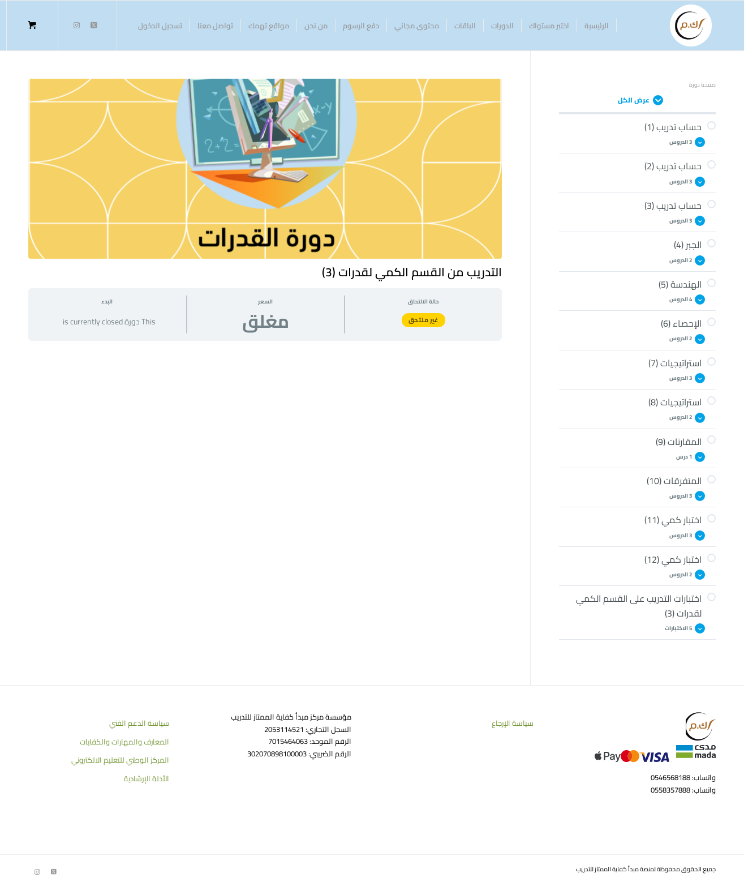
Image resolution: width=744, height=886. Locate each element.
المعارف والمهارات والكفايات (124, 741)
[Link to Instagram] (76, 24)
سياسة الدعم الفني (139, 723)
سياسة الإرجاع (513, 723)
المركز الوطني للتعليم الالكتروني (120, 760)
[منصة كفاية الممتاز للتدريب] (691, 25)
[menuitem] (597, 25)
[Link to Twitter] (93, 24)
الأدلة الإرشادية (146, 778)
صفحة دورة (702, 84)
